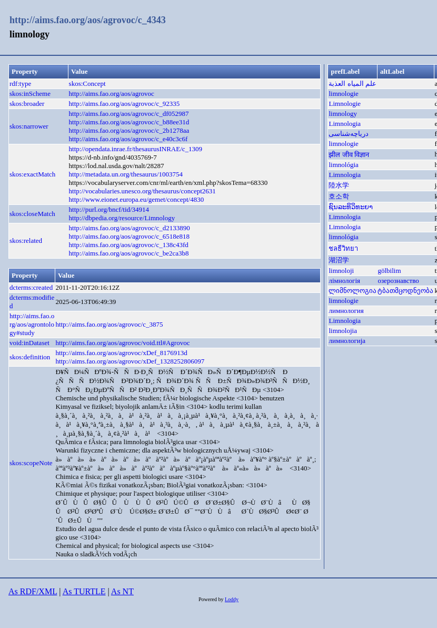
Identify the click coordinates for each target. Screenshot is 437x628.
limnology (342, 113)
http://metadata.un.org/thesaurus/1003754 (126, 174)
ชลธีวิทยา (343, 248)
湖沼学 (339, 260)
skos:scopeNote (31, 463)
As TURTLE (84, 591)
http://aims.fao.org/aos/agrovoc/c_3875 (109, 324)
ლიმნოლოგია (352, 291)
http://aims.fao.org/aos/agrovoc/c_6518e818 (129, 236)
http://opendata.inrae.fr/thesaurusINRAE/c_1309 (135, 149)
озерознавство (398, 280)
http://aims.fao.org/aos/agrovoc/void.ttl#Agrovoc (122, 343)
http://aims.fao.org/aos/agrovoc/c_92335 (124, 103)
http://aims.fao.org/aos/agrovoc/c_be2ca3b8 (129, 253)
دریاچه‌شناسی (349, 134)
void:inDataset (29, 343)
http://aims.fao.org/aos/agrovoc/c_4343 (87, 20)
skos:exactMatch (32, 174)
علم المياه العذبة (352, 83)
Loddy (232, 599)
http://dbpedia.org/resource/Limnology (122, 218)
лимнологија (347, 341)
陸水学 (339, 185)
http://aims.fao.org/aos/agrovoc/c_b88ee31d (129, 122)
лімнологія (344, 280)
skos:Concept (87, 83)
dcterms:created (31, 287)
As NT (122, 591)
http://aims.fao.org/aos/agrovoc (111, 93)
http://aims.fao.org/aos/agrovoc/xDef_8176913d (121, 353)
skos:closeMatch (32, 214)
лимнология (346, 311)
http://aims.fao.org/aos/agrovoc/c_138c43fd (128, 245)
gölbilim (389, 270)
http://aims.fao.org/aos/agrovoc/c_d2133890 (129, 228)
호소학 (339, 196)
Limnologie (345, 103)
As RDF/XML (32, 591)
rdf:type (20, 83)
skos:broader (26, 103)
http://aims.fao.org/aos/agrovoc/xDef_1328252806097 (129, 361)
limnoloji (341, 270)
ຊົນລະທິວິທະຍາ (351, 207)
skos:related (25, 240)
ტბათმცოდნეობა (405, 291)
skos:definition (29, 357)
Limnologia (345, 123)
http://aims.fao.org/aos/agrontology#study (31, 324)
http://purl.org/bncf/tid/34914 (109, 209)
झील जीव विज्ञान (349, 155)
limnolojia (342, 331)
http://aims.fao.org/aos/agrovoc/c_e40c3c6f (128, 139)
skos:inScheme (30, 93)
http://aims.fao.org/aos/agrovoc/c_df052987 (129, 113)
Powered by (211, 599)
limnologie (343, 93)
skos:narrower (28, 126)
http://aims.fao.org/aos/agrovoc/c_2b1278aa (129, 130)
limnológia (343, 165)
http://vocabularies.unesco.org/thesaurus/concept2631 (142, 191)
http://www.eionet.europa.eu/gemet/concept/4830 (136, 199)
